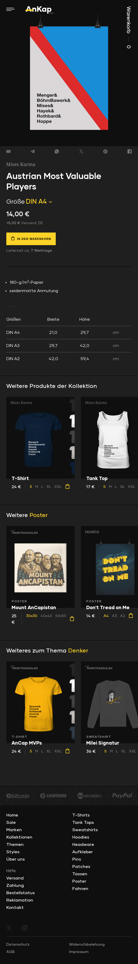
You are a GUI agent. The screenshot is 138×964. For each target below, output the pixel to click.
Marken (14, 830)
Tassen (79, 874)
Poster (38, 515)
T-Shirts (81, 815)
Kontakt (15, 907)
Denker (78, 651)
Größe (15, 202)
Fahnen (80, 889)
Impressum (79, 952)
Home (12, 815)
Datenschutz (18, 944)
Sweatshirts (85, 830)
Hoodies (80, 837)
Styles (12, 852)
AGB (10, 952)
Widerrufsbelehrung (87, 944)
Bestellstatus (20, 893)
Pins (76, 859)
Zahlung (15, 885)
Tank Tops (83, 822)
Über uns (15, 859)
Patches (81, 867)
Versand (15, 878)
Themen (15, 844)
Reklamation (19, 900)
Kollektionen (19, 837)
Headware (83, 844)
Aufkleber (82, 852)
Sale (11, 822)
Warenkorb (128, 27)
